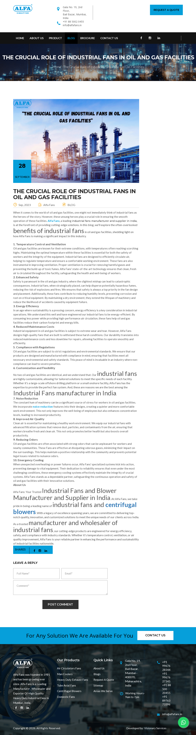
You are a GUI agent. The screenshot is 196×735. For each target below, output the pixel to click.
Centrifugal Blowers (69, 691)
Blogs (97, 674)
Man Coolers (65, 674)
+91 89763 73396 (166, 700)
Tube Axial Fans (66, 685)
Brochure (87, 38)
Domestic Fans (66, 696)
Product (55, 38)
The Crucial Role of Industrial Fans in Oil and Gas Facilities (103, 67)
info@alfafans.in (72, 25)
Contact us (155, 635)
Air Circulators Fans (69, 668)
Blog (71, 38)
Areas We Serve (103, 691)
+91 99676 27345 (166, 677)
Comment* (60, 587)
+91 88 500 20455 (166, 688)
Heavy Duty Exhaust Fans (72, 679)
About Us (36, 38)
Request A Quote (166, 10)
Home (20, 38)
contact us (109, 38)
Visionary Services (155, 728)
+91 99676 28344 (166, 665)
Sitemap (98, 685)
